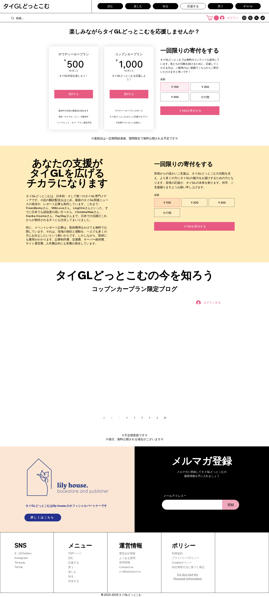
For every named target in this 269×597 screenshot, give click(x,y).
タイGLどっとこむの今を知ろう (134, 275)
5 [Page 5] (149, 418)
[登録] (230, 505)
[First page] (104, 418)
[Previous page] (112, 418)
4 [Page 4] (142, 418)
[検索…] (46, 18)
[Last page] (165, 418)
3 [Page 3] (134, 418)
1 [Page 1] (119, 418)
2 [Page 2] (127, 418)
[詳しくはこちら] (42, 517)
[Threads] (250, 18)
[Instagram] (244, 18)
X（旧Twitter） (24, 553)
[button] (212, 17)
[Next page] (157, 418)
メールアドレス (173, 495)
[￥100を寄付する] (190, 110)
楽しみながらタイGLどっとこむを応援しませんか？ (134, 31)
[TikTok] (262, 18)
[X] (256, 18)
